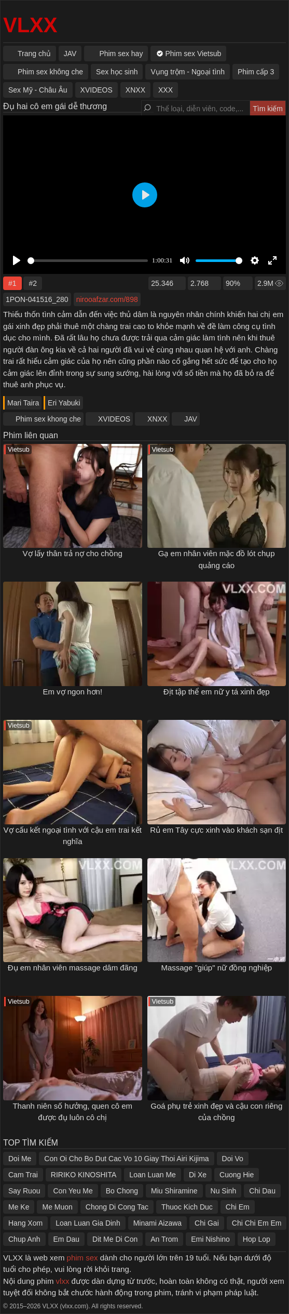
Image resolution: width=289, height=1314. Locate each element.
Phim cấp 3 (256, 72)
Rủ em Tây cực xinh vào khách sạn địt (216, 829)
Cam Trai (23, 1175)
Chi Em (238, 1207)
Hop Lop (256, 1239)
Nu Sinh (224, 1191)
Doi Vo (232, 1158)
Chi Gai (207, 1223)
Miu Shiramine (174, 1191)
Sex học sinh (116, 72)
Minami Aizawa (157, 1223)
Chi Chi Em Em (257, 1223)
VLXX (30, 25)
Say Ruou (24, 1191)
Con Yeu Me (72, 1191)
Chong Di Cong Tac (117, 1207)
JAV (190, 419)
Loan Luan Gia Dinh (88, 1223)
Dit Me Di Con (114, 1239)
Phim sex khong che (48, 419)
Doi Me (19, 1158)
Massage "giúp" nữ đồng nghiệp (216, 967)
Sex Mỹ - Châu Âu (37, 90)
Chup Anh (24, 1239)
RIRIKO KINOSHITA (84, 1175)
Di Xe (198, 1175)
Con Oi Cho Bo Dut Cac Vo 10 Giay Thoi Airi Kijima (126, 1158)
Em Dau (66, 1239)
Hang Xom (25, 1223)
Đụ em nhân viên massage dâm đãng (72, 967)
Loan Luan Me (152, 1175)
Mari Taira (23, 403)
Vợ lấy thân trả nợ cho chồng (72, 553)
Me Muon (57, 1207)
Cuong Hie (236, 1175)
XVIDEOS (114, 419)
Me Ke (18, 1207)
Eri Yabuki (64, 403)
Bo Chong (122, 1191)
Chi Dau (262, 1191)
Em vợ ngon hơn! (72, 691)
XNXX (157, 419)
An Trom (164, 1239)
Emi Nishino (210, 1239)
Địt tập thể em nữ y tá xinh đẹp (216, 691)
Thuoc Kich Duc (187, 1207)
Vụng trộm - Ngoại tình (187, 72)
